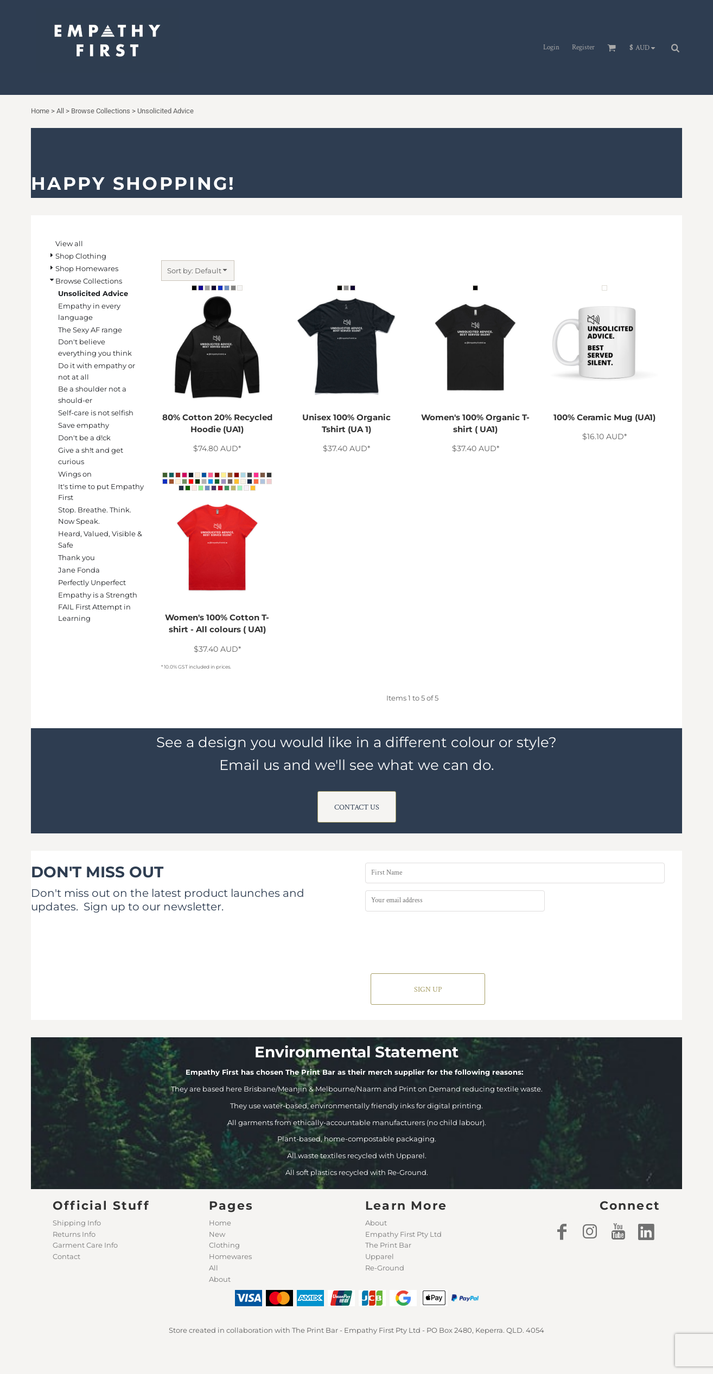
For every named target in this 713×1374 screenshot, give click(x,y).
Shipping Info (77, 1222)
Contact (66, 1256)
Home (220, 1222)
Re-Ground (384, 1267)
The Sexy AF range (90, 329)
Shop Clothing (80, 256)
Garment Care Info (85, 1245)
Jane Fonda (79, 570)
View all (69, 243)
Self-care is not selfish (95, 412)
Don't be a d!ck (84, 437)
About (220, 1279)
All (213, 1267)
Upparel (379, 1256)
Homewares (230, 1256)
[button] (644, 48)
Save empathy (83, 425)
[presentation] (447, 940)
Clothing (224, 1245)
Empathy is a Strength (97, 594)
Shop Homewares (86, 268)
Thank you (76, 557)
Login (551, 47)
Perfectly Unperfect (92, 582)
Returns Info (74, 1234)
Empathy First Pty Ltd (403, 1234)
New (217, 1234)
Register (583, 47)
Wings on (75, 474)
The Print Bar (388, 1245)
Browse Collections (88, 281)
